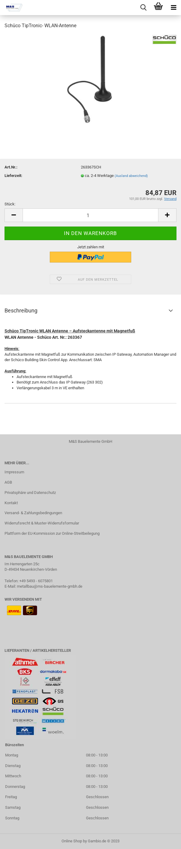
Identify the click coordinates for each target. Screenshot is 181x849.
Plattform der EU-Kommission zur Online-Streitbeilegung (52, 533)
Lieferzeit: (13, 175)
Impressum (14, 472)
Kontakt (11, 503)
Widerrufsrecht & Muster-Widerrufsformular (42, 523)
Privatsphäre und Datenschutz (30, 492)
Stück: (10, 204)
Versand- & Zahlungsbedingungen (33, 513)
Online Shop (72, 841)
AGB (8, 482)
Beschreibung (21, 310)
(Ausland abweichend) (131, 176)
